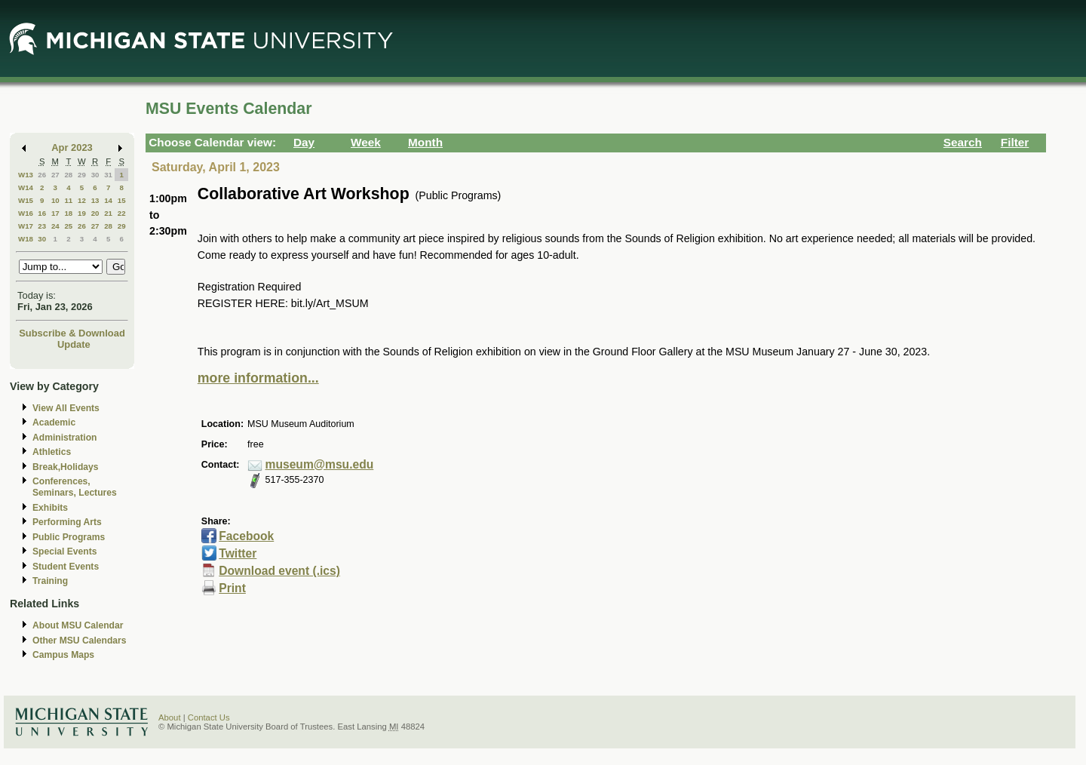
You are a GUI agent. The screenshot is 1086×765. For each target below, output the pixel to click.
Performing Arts (67, 522)
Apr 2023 (72, 147)
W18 (25, 239)
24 (55, 226)
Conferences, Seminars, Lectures (74, 487)
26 (42, 175)
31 (108, 175)
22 (122, 213)
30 (95, 175)
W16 (25, 213)
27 (55, 175)
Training (50, 581)
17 (55, 213)
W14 (25, 187)
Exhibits (50, 507)
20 (95, 213)
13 (95, 200)
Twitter (237, 553)
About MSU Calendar (77, 625)
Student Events (65, 566)
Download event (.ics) (279, 570)
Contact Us (209, 717)
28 (68, 175)
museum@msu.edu (319, 464)
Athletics (51, 452)
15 (122, 200)
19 (82, 213)
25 (68, 226)
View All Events (66, 408)
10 (55, 200)
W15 (25, 200)
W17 (25, 226)
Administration (64, 437)
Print (232, 588)
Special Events (64, 551)
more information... (258, 378)
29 (82, 175)
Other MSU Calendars (79, 640)
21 (108, 213)
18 (68, 213)
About (169, 717)
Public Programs (68, 537)
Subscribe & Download (72, 333)
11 (68, 200)
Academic (53, 422)
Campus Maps (63, 655)
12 (82, 200)
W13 (25, 175)
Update (73, 344)
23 (42, 226)
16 (42, 213)
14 (108, 200)
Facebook (246, 536)
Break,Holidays (65, 467)
